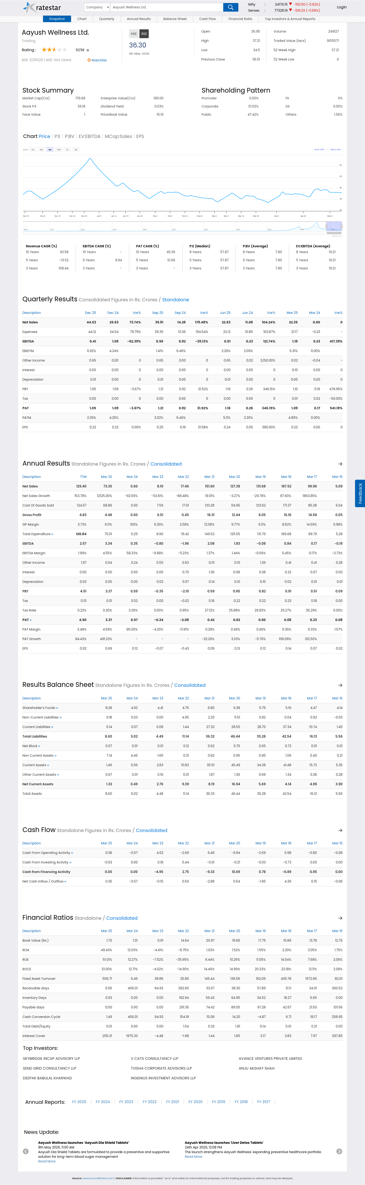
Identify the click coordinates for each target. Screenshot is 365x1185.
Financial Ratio (240, 19)
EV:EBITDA (90, 136)
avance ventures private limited (270, 1058)
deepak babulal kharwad (47, 1078)
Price (44, 136)
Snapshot (57, 19)
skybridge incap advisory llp (51, 1058)
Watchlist (99, 60)
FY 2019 (218, 1101)
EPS (140, 136)
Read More (47, 1161)
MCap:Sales (118, 136)
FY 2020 (196, 1101)
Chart (82, 19)
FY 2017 (263, 1101)
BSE (144, 33)
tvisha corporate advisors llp (161, 1068)
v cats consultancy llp (154, 1058)
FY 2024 (103, 1101)
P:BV (69, 136)
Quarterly (106, 19)
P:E (57, 136)
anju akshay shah (256, 1068)
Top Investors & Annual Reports (290, 19)
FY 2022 (149, 1101)
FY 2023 (126, 1101)
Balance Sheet (175, 19)
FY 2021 (172, 1101)
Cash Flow (207, 19)
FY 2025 (79, 1101)
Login (342, 7)
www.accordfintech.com (98, 1178)
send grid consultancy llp (49, 1068)
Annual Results (139, 19)
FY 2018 (241, 1101)
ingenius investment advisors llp (163, 1078)
